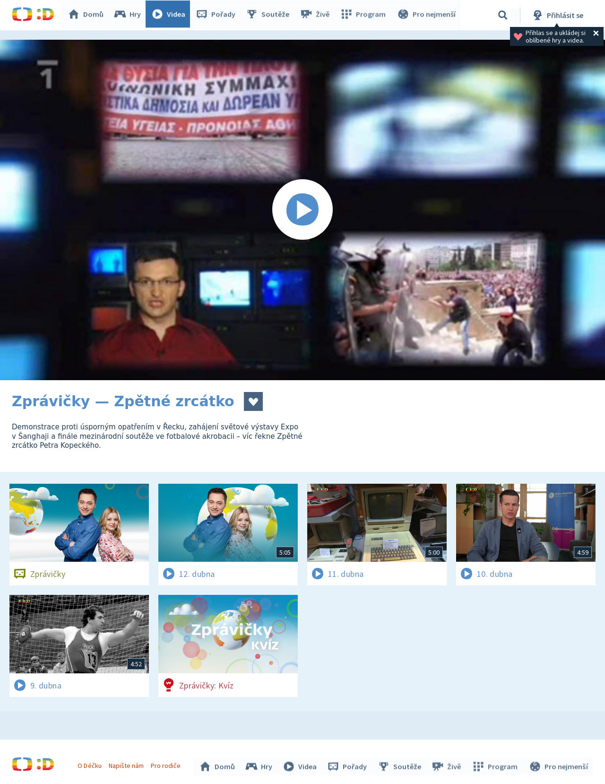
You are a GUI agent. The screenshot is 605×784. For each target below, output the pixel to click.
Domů (87, 15)
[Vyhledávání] (503, 15)
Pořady (218, 15)
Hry (130, 15)
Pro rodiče (167, 764)
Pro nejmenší (427, 15)
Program (364, 15)
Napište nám (127, 764)
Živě (317, 15)
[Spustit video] (302, 210)
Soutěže (270, 15)
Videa (170, 15)
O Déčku (91, 764)
